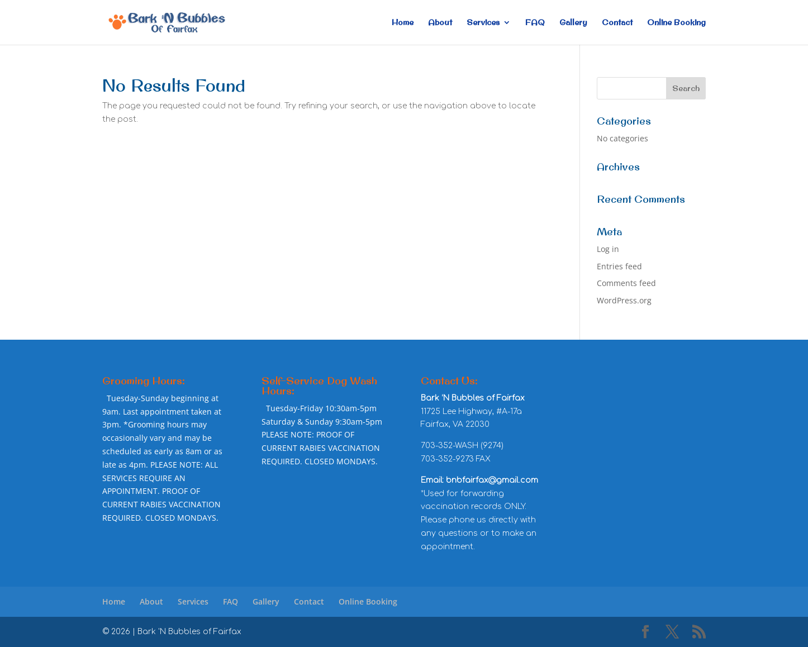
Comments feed (626, 283)
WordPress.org (624, 300)
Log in (608, 249)
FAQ (535, 22)
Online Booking (676, 22)
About (440, 22)
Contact (617, 22)
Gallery (573, 22)
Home (402, 22)
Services (483, 22)
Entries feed (619, 266)
